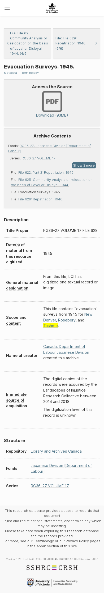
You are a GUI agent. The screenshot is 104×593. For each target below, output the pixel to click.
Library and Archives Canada (56, 451)
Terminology (30, 73)
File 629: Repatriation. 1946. (40, 199)
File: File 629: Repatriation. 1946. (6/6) (76, 43)
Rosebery (67, 320)
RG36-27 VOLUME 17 (38, 158)
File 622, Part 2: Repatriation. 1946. (46, 172)
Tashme (50, 325)
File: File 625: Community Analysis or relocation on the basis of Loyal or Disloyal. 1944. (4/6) (27, 43)
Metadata (10, 73)
